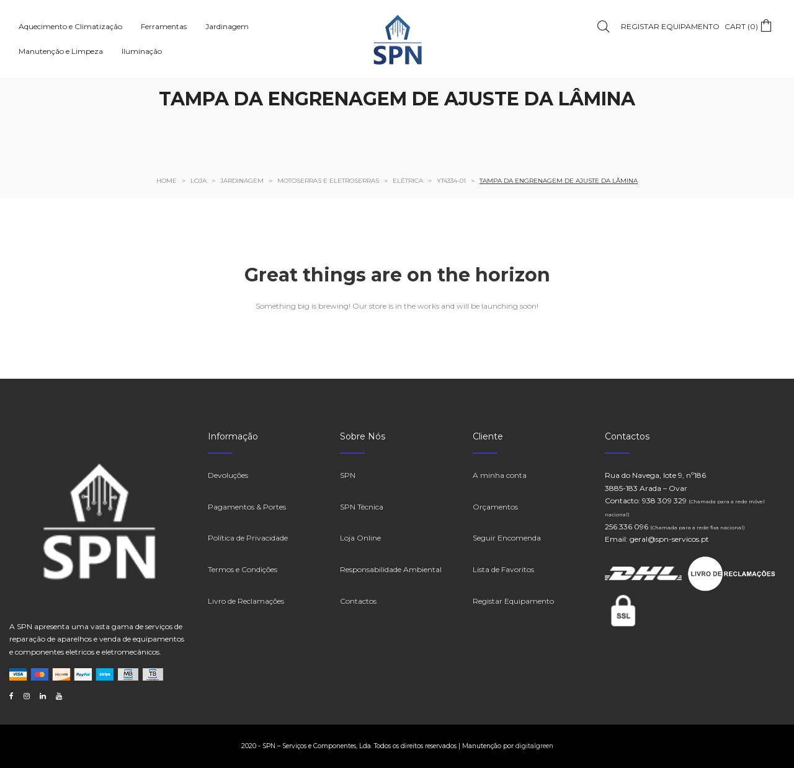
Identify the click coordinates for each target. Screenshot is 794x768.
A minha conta (500, 475)
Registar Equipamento (513, 601)
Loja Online (360, 537)
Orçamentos (495, 506)
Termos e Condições (242, 569)
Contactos (358, 601)
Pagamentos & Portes (247, 506)
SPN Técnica (361, 506)
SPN (347, 475)
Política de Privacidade (248, 537)
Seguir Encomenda (507, 537)
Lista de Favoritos (503, 569)
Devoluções (228, 475)
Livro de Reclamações (246, 601)
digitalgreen (534, 746)
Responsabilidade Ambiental (391, 569)
